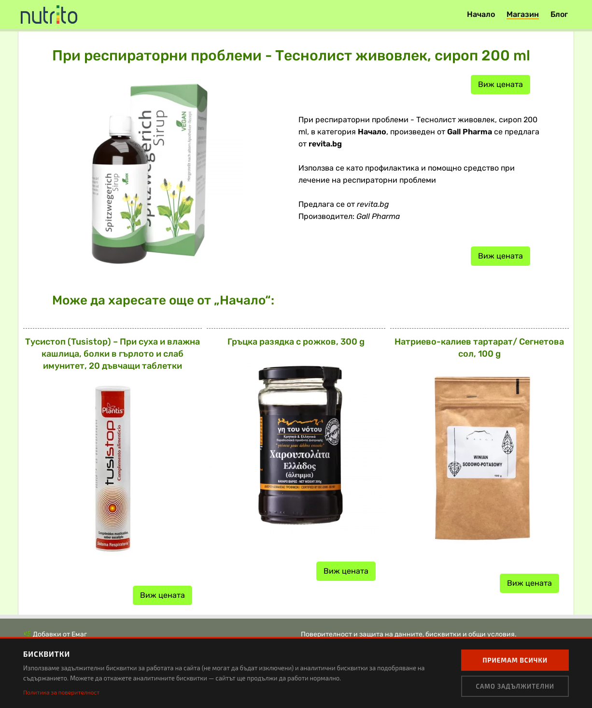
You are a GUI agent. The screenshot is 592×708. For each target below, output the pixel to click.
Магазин (523, 14)
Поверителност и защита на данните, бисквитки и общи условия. (409, 634)
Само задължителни (515, 686)
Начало (481, 14)
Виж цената (500, 84)
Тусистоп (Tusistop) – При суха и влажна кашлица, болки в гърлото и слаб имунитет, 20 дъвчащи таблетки (112, 353)
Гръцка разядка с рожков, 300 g (296, 341)
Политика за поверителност (61, 692)
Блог (559, 14)
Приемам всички (515, 660)
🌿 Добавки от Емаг (55, 634)
